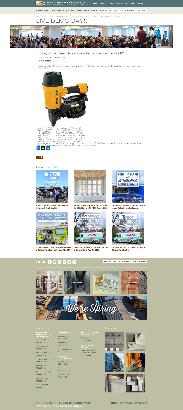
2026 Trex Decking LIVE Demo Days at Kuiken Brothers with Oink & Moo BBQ (52, 206)
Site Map (51, 406)
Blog (112, 3)
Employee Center (62, 406)
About (95, 3)
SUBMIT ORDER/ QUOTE (86, 10)
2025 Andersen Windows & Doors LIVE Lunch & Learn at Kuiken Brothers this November (128, 206)
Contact (140, 3)
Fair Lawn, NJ (42, 340)
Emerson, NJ (41, 346)
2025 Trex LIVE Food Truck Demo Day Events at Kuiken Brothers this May (128, 248)
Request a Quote (110, 262)
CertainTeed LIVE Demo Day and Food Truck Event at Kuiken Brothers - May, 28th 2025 (91, 248)
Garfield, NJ (63, 336)
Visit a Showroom (124, 262)
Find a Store (129, 3)
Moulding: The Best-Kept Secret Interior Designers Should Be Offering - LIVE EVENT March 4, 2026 (91, 206)
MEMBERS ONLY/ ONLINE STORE (135, 10)
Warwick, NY (41, 385)
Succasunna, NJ (43, 372)
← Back (39, 157)
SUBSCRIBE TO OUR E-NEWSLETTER (111, 10)
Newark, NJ (41, 359)
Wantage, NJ (41, 378)
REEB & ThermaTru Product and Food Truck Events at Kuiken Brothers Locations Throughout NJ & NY (53, 248)
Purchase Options (139, 262)
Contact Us (42, 145)
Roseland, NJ (41, 366)
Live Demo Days (61, 16)
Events (119, 3)
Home (38, 16)
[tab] (95, 3)
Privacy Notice (41, 406)
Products (103, 3)
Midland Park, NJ (43, 353)
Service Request (76, 406)
